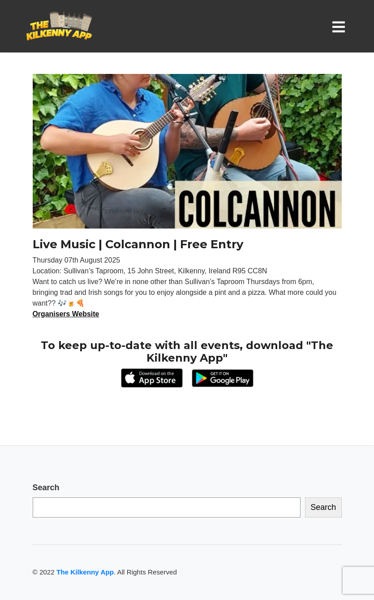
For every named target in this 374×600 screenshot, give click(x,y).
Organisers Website (66, 314)
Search (46, 487)
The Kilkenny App (85, 572)
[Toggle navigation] (340, 27)
